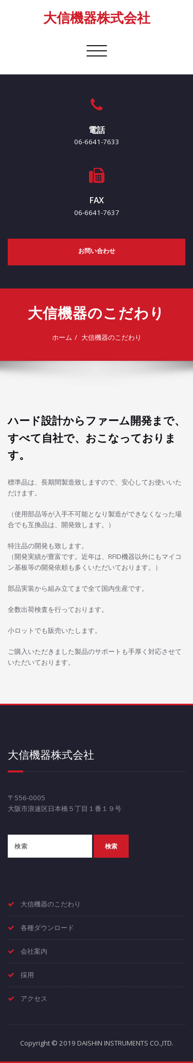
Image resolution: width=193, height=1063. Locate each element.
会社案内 (34, 951)
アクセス (34, 998)
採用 (27, 974)
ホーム (62, 337)
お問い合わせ (96, 250)
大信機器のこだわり (111, 337)
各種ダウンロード (47, 927)
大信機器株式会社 (96, 17)
